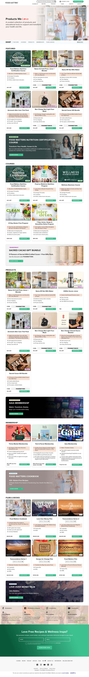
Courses (34, 4)
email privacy (58, 642)
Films (62, 4)
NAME (21, 639)
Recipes (44, 4)
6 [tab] (66, 287)
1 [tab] (7, 65)
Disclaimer (36, 668)
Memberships (40, 42)
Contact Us (50, 660)
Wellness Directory (68, 660)
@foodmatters (8, 608)
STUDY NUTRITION (78, 1)
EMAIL (48, 639)
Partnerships (58, 660)
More (78, 4)
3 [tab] (36, 65)
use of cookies (65, 673)
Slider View (80, 42)
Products (31, 42)
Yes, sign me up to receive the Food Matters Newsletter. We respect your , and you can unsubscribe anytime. (44, 643)
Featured (16, 42)
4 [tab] (37, 65)
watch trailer (44, 521)
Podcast (53, 4)
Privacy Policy (52, 668)
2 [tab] (8, 65)
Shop (71, 4)
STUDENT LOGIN (64, 1)
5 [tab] (39, 65)
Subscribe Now (44, 647)
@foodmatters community (33, 608)
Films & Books (50, 42)
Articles (35, 660)
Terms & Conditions (44, 668)
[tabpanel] (18, 58)
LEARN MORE (24, 87)
